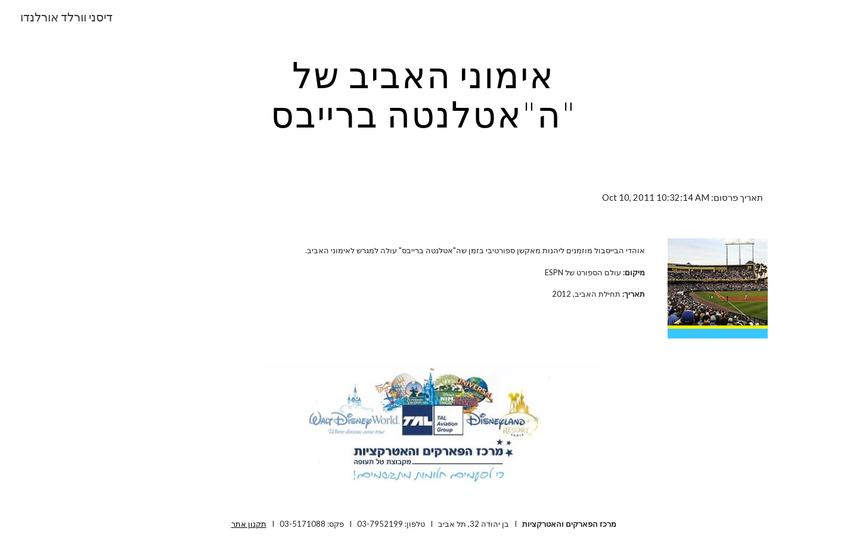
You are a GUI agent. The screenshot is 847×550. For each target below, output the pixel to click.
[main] (423, 94)
